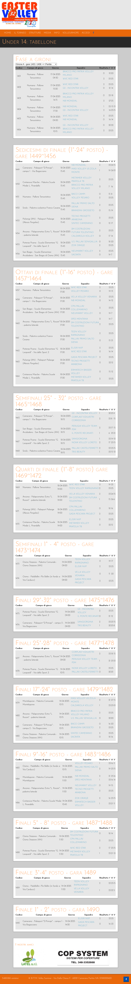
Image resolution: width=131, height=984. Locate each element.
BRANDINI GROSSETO (82, 211)
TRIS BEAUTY (78, 452)
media (47, 33)
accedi (86, 33)
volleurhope (71, 33)
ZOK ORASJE (78, 245)
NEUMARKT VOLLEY (82, 251)
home (7, 33)
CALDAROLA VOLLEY (82, 236)
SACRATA (76, 255)
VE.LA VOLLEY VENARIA (84, 297)
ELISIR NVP (77, 348)
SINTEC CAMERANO (82, 223)
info (57, 33)
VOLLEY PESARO (80, 198)
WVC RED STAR (70, 79)
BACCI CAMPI (78, 194)
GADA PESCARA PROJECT (84, 357)
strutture (35, 33)
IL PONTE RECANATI (82, 433)
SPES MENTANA (79, 319)
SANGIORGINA (79, 439)
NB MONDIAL (70, 101)
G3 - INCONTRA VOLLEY (75, 88)
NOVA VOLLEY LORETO (84, 443)
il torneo (20, 33)
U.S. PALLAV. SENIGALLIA (84, 242)
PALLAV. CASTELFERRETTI (85, 448)
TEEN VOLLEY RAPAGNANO (84, 488)
